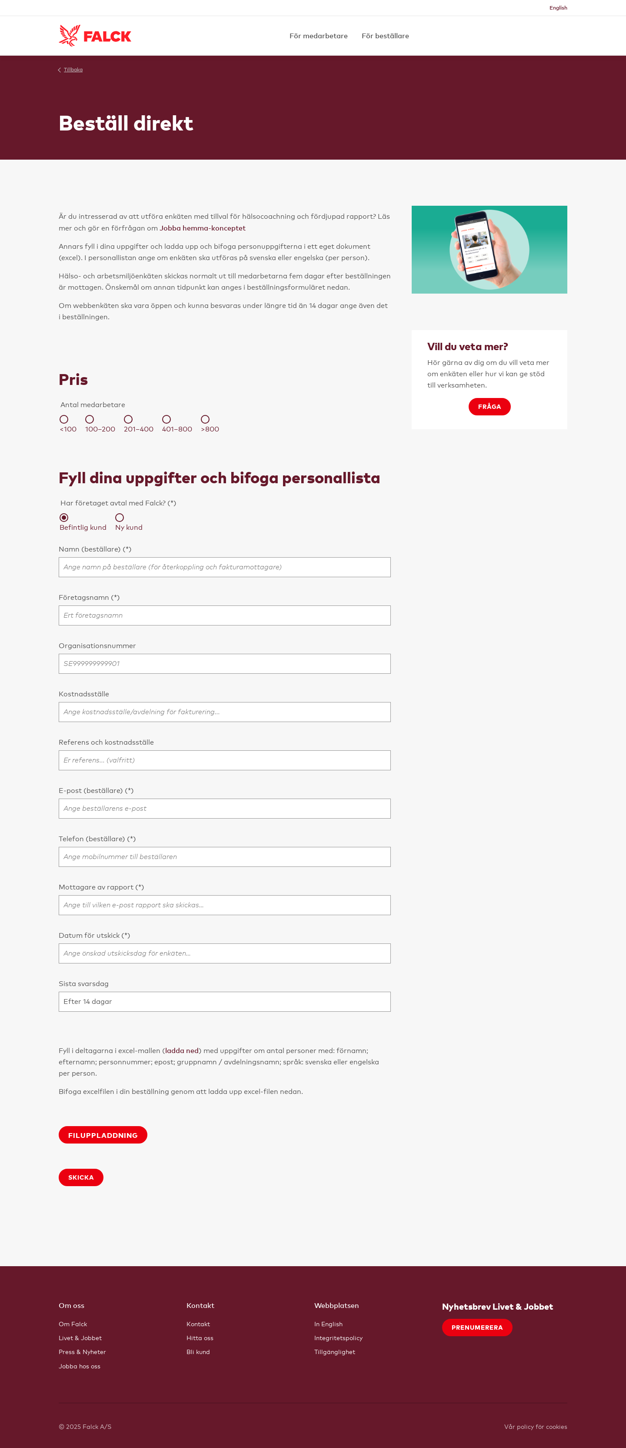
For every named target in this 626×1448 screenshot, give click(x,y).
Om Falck (73, 1324)
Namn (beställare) (91, 549)
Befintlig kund (83, 522)
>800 (210, 424)
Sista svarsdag (84, 984)
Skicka (81, 1177)
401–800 (177, 424)
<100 (68, 424)
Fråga (489, 406)
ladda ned (182, 1050)
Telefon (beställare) (93, 839)
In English (328, 1324)
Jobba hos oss (79, 1366)
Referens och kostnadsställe (106, 742)
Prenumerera (477, 1327)
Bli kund (198, 1351)
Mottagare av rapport (97, 887)
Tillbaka (73, 70)
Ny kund (129, 522)
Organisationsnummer (97, 646)
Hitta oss (199, 1337)
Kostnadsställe (84, 694)
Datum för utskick (90, 935)
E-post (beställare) (92, 790)
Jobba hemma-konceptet (203, 228)
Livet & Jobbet (80, 1337)
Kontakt (198, 1324)
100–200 (100, 424)
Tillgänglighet (334, 1351)
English (558, 7)
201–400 (138, 424)
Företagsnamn (85, 597)
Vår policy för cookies (535, 1426)
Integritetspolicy (338, 1337)
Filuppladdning (103, 1135)
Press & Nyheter (82, 1351)
